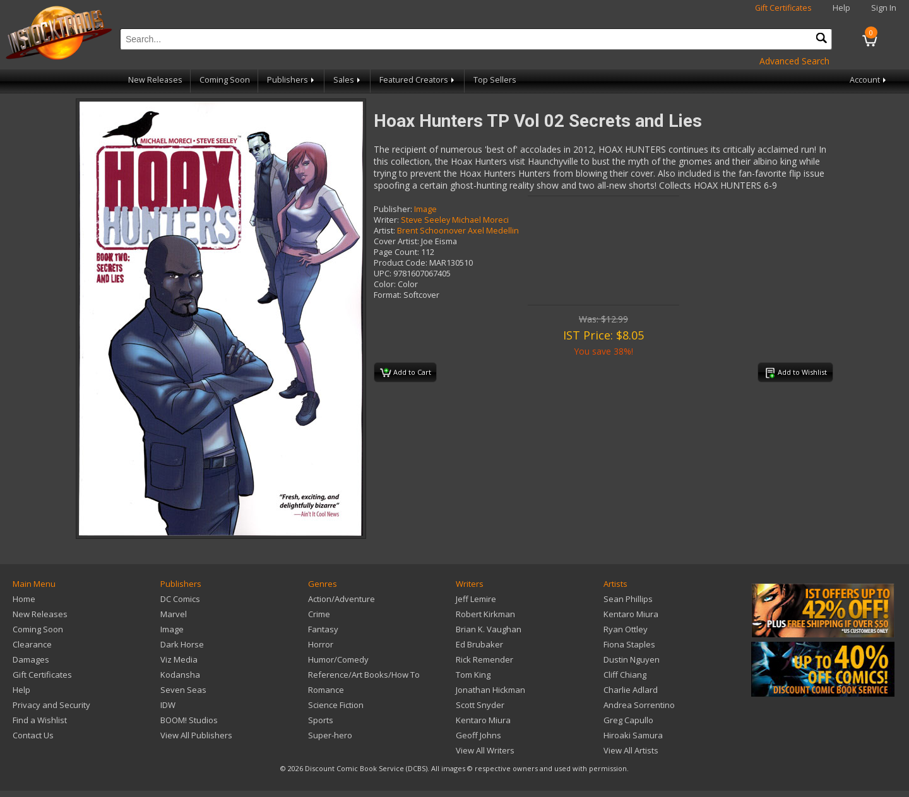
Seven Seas (183, 689)
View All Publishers (196, 735)
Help (841, 8)
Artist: (384, 230)
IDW (167, 705)
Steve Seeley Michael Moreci (455, 220)
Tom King (473, 674)
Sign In (883, 8)
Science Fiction (336, 705)
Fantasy (323, 629)
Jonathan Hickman (490, 689)
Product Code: (400, 262)
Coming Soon (224, 79)
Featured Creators (417, 79)
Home (24, 599)
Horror (320, 644)
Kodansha (180, 674)
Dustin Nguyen (631, 659)
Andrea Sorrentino (639, 705)
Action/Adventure (341, 599)
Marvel (173, 614)
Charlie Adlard (630, 689)
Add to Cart (405, 373)
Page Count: (396, 252)
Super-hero (330, 735)
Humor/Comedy (338, 659)
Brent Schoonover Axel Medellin (458, 230)
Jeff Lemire (476, 599)
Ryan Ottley (625, 629)
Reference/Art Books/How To (364, 674)
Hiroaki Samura (633, 735)
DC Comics (180, 599)
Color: (385, 284)
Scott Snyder (480, 705)
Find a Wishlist (40, 720)
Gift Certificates (783, 8)
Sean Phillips (628, 599)
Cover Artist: (396, 241)
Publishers (291, 79)
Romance (326, 689)
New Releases (155, 79)
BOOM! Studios (189, 720)
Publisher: (393, 209)
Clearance (32, 644)
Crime (319, 614)
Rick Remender (484, 659)
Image (425, 209)
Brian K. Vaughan (488, 629)
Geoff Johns (478, 735)
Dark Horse (182, 644)
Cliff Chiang (624, 674)
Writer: (386, 220)
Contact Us (33, 735)
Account (869, 79)
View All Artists (630, 750)
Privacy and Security (51, 705)
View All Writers (485, 750)
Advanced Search (794, 61)
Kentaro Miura (483, 720)
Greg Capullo (628, 720)
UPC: (382, 273)
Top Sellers (494, 79)
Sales (347, 79)
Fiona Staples (629, 644)
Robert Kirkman (485, 614)
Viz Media (179, 659)
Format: (387, 295)
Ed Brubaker (479, 644)
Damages (31, 659)
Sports (320, 720)
